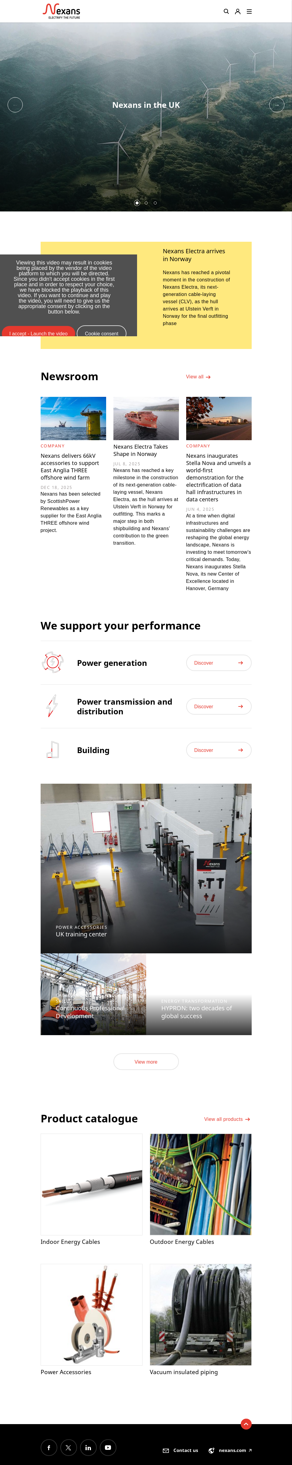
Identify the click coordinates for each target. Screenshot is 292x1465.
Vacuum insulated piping (184, 1380)
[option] (146, 114)
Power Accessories (67, 1380)
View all (198, 379)
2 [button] (146, 203)
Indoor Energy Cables (71, 1249)
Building (93, 756)
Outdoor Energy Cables (182, 1249)
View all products (227, 1127)
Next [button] (276, 104)
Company (53, 446)
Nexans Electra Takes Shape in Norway (143, 451)
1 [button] (137, 203)
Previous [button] (15, 104)
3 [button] (155, 203)
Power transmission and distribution (124, 713)
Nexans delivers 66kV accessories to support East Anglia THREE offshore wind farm (72, 467)
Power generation (112, 669)
